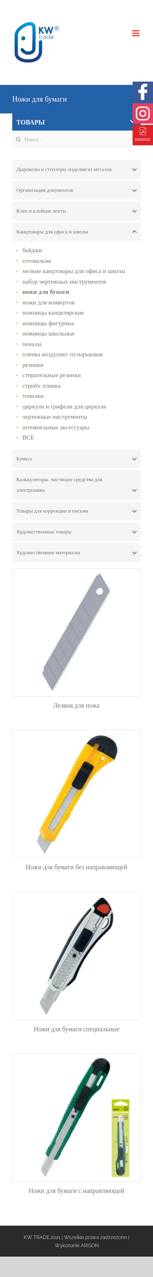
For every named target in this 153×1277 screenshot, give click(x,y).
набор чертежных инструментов (64, 281)
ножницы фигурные (48, 323)
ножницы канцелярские (53, 312)
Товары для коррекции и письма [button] (76, 511)
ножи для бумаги (45, 291)
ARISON (90, 1245)
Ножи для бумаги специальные (76, 1029)
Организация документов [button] (76, 190)
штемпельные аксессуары (55, 427)
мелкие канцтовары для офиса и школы (73, 271)
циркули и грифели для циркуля (64, 406)
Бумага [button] (76, 458)
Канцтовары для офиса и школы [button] (76, 232)
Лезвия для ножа (76, 705)
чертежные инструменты (54, 416)
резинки (33, 365)
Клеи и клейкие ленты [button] (76, 211)
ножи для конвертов (48, 302)
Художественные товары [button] (76, 531)
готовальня (36, 260)
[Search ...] (76, 139)
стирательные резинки (51, 375)
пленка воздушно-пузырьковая (62, 354)
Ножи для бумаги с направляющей (76, 1191)
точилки (33, 396)
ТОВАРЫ (76, 122)
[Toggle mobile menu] (136, 33)
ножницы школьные (48, 333)
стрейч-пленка (41, 385)
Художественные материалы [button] (76, 552)
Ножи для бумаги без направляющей (76, 867)
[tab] (76, 169)
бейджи (32, 250)
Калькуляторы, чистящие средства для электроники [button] (76, 485)
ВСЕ (28, 437)
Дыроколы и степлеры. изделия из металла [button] (76, 169)
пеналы (32, 344)
